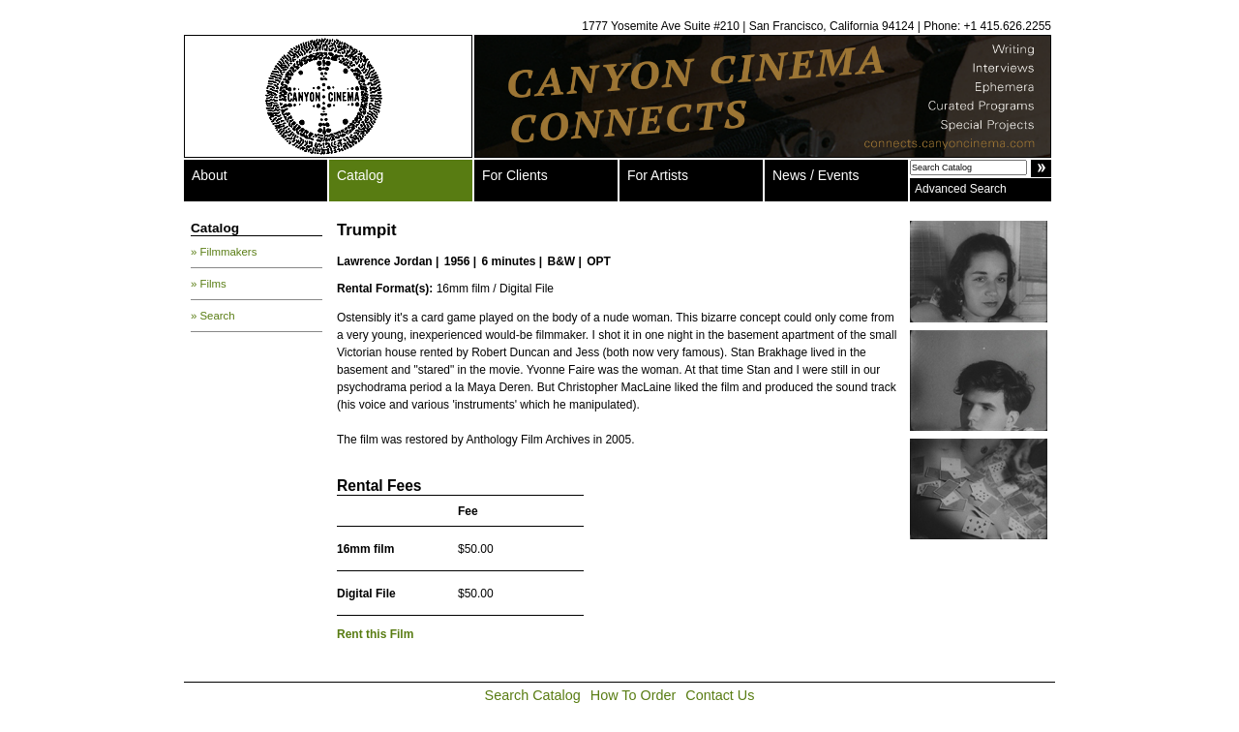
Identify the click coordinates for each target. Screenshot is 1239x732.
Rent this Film (375, 634)
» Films (209, 284)
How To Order (633, 695)
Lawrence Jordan (385, 261)
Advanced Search (961, 189)
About (209, 175)
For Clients (515, 175)
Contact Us (719, 695)
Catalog (360, 175)
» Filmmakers (224, 252)
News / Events (815, 175)
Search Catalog (533, 695)
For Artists (657, 175)
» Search (213, 315)
